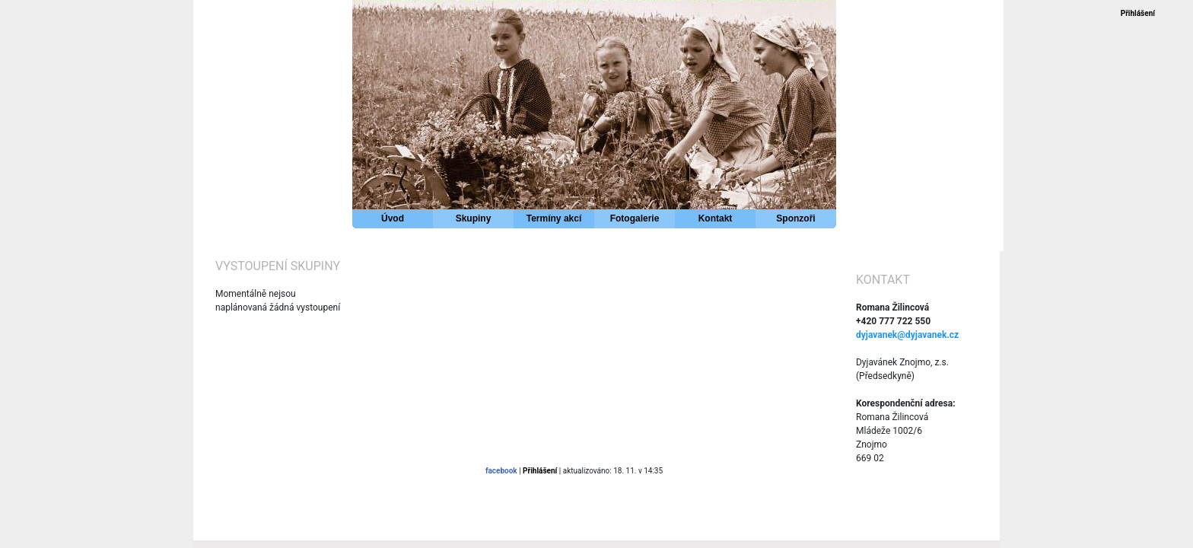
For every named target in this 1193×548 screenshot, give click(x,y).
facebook (501, 471)
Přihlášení (1138, 13)
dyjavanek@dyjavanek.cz (907, 335)
